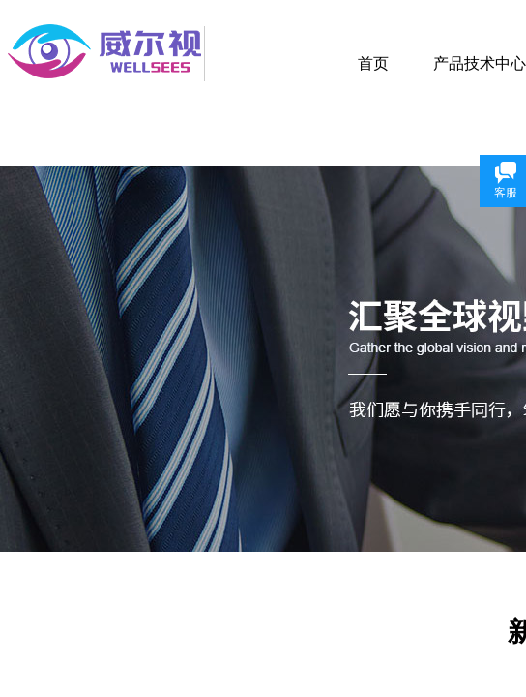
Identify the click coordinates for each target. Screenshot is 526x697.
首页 (373, 63)
